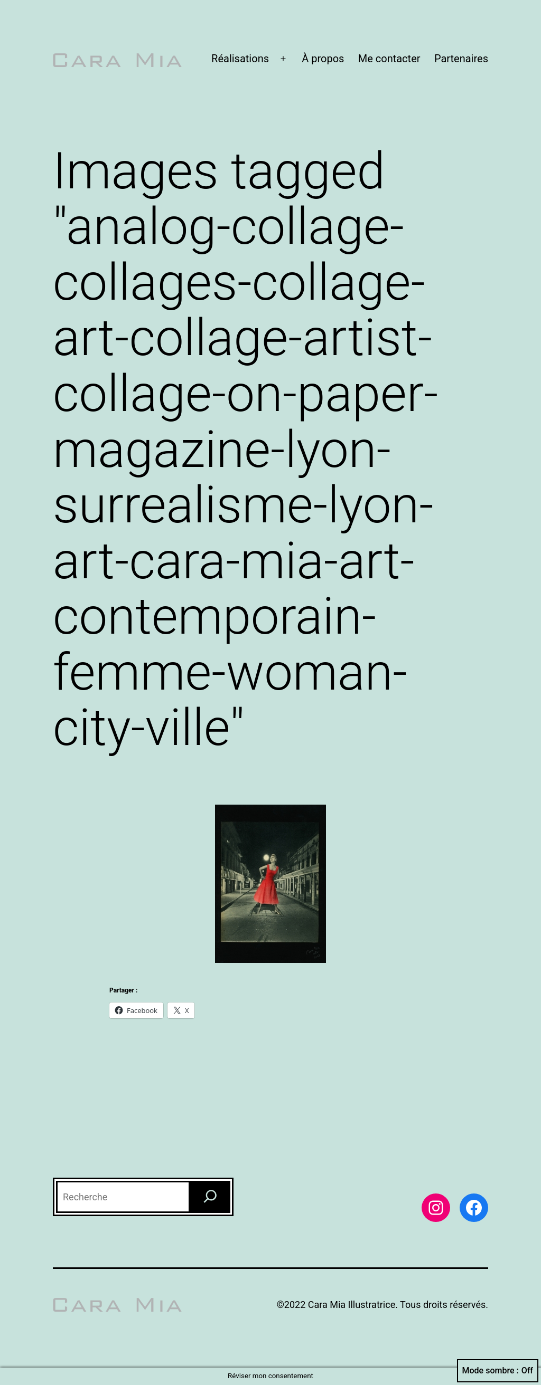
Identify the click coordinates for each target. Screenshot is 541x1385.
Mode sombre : (497, 1370)
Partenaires (461, 58)
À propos (323, 58)
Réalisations (240, 58)
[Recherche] (210, 1197)
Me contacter (389, 58)
